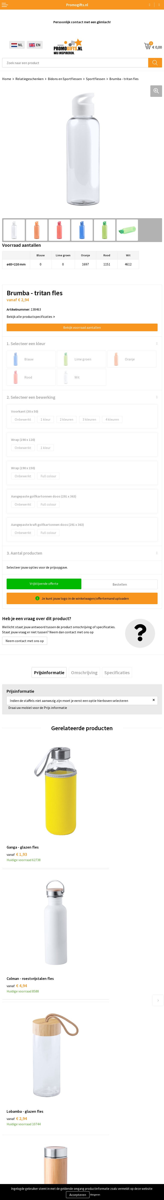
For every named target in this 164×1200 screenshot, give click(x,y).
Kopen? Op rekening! (99, 1018)
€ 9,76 (96, 932)
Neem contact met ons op (25, 640)
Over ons (90, 1011)
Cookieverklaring (14, 1163)
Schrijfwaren (11, 1096)
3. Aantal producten (24, 553)
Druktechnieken (95, 1024)
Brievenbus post (14, 1109)
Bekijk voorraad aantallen (82, 327)
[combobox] (75, 62)
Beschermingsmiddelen (19, 1102)
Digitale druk (11, 1122)
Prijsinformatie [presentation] (49, 672)
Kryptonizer (11, 1128)
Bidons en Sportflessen (65, 79)
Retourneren (93, 1115)
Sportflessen (95, 79)
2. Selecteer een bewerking (31, 397)
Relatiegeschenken (29, 79)
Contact (90, 1096)
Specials (8, 1135)
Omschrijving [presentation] (84, 672)
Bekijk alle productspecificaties (31, 316)
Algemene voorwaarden (19, 1156)
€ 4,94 (96, 826)
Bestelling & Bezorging (101, 1102)
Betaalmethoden (96, 1109)
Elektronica (10, 1115)
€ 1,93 (17, 826)
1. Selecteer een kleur (26, 343)
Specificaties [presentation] (117, 672)
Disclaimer (10, 1175)
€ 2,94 (17, 932)
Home (6, 79)
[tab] (49, 671)
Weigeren (95, 1194)
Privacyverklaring (15, 1169)
